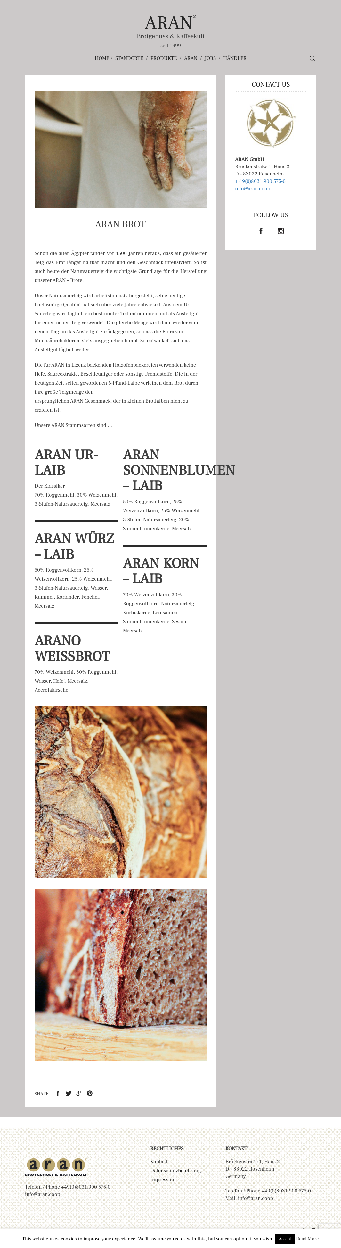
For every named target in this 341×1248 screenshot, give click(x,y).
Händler (235, 58)
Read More (307, 1239)
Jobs (210, 58)
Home (102, 58)
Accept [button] (285, 1239)
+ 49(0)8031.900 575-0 (260, 181)
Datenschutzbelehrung (175, 1170)
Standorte (129, 58)
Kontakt (158, 1161)
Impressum (163, 1179)
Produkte (163, 58)
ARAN (171, 23)
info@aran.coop (252, 188)
